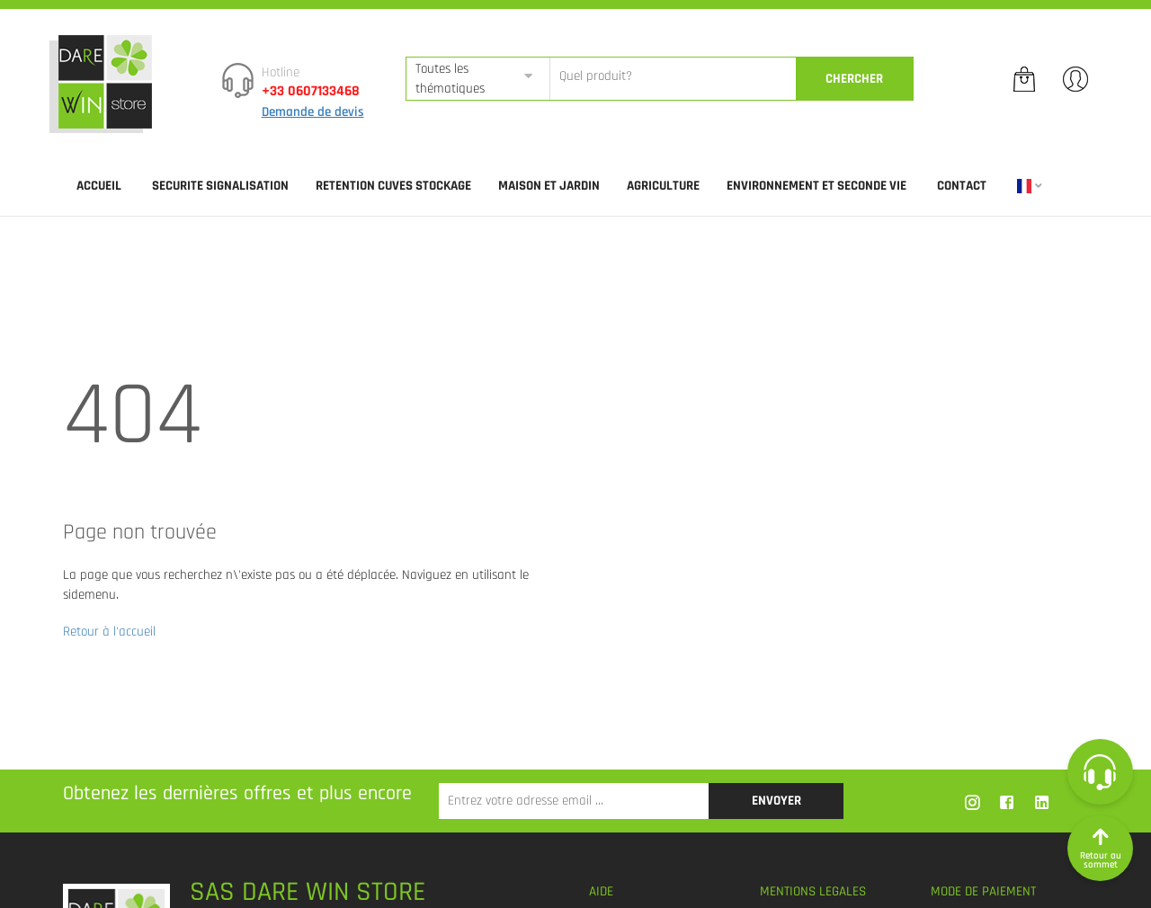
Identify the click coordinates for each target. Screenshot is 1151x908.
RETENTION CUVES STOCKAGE (393, 185)
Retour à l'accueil (109, 631)
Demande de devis (313, 111)
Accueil (98, 185)
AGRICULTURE (663, 185)
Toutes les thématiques (450, 78)
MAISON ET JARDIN (549, 185)
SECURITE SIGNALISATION (220, 185)
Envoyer (776, 800)
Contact (961, 185)
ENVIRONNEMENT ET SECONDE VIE (816, 185)
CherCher (854, 78)
